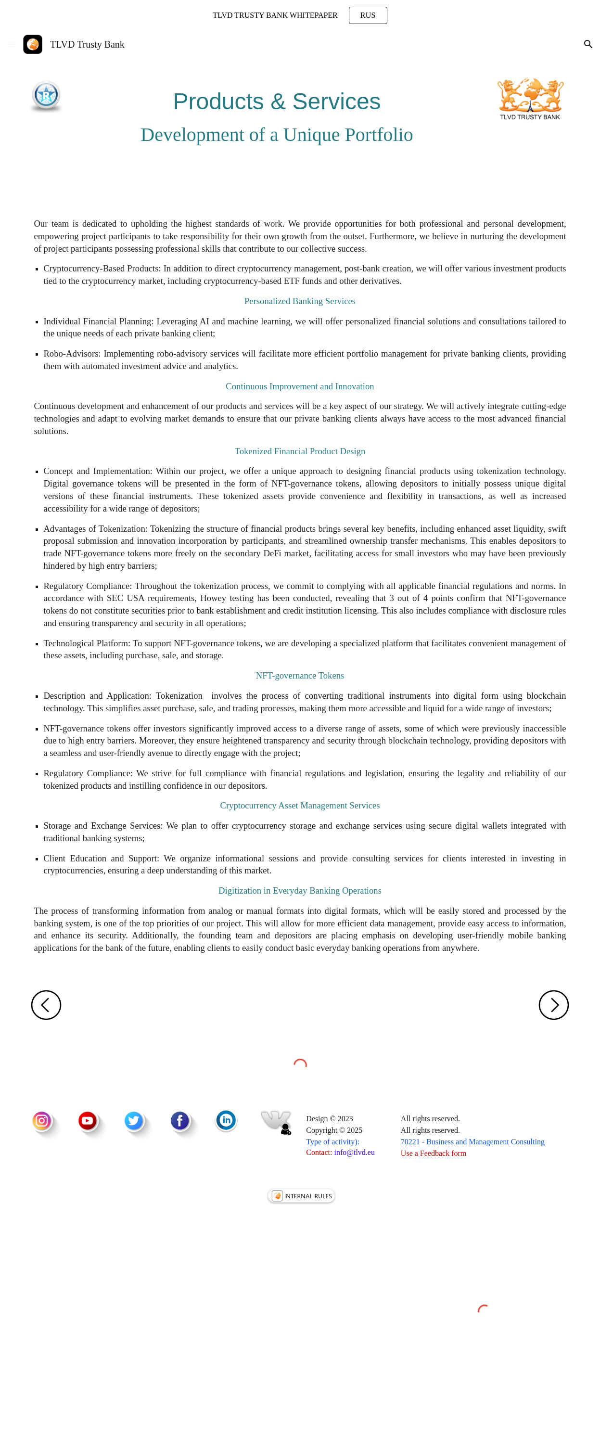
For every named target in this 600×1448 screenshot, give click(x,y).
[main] (277, 112)
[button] (11, 44)
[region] (300, 15)
